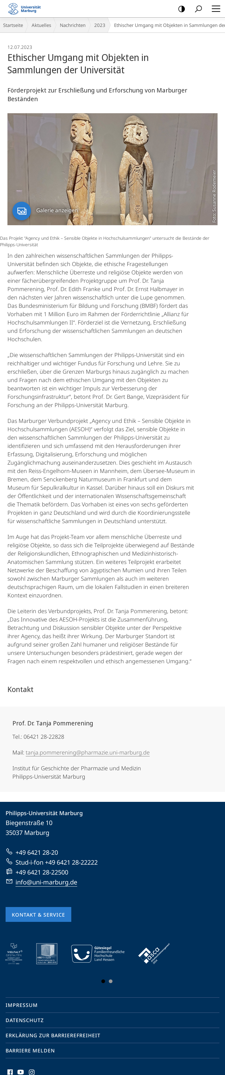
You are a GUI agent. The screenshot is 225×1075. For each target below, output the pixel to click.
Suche (196, 9)
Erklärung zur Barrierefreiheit (53, 1035)
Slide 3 (111, 981)
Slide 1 (103, 981)
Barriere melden (30, 1050)
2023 (99, 25)
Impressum (22, 1005)
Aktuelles (41, 25)
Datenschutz (25, 1020)
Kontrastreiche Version (179, 9)
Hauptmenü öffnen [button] (214, 8)
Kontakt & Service (38, 914)
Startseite (13, 25)
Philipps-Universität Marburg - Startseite (26, 8)
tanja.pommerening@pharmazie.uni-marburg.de (88, 752)
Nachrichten (73, 25)
